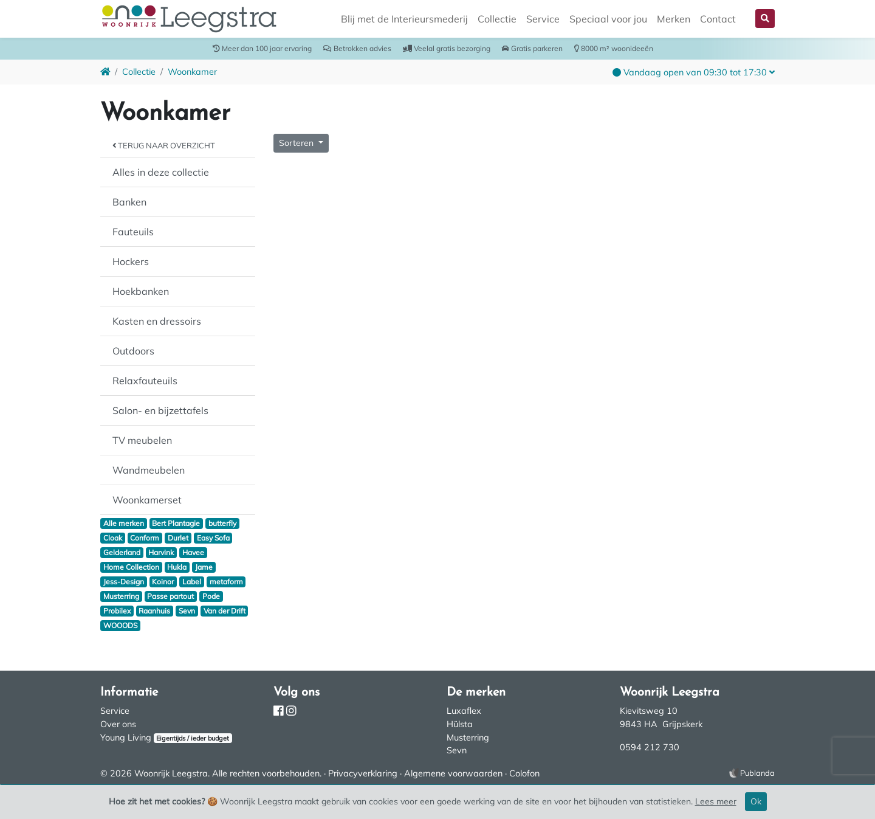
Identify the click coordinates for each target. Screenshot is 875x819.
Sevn (187, 610)
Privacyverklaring (362, 773)
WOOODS (120, 625)
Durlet (178, 537)
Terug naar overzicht (163, 145)
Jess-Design (123, 581)
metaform (226, 581)
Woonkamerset (147, 500)
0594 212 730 (649, 747)
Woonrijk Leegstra (171, 773)
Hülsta (460, 724)
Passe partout (170, 596)
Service (543, 19)
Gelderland (121, 552)
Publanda (757, 773)
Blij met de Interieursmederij (404, 19)
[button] (765, 18)
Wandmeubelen (148, 470)
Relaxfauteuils (144, 381)
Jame (204, 567)
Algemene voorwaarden (453, 773)
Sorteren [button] (297, 142)
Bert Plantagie (176, 523)
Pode (211, 596)
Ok (755, 801)
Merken (673, 19)
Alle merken (123, 523)
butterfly (222, 523)
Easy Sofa (213, 537)
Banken (129, 202)
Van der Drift (224, 610)
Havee (193, 552)
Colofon (524, 773)
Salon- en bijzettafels (160, 410)
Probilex (117, 610)
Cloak (112, 537)
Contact (718, 19)
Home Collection (131, 567)
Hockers (130, 261)
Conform (144, 537)
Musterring (121, 596)
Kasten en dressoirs (156, 321)
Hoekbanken (140, 291)
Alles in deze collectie (160, 172)
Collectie (497, 19)
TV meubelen (142, 440)
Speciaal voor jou (608, 19)
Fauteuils (133, 232)
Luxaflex (464, 710)
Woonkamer (192, 71)
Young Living (125, 737)
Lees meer (715, 801)
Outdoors (133, 351)
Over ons (118, 724)
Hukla (177, 567)
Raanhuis (154, 610)
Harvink (161, 552)
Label (191, 581)
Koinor (163, 581)
